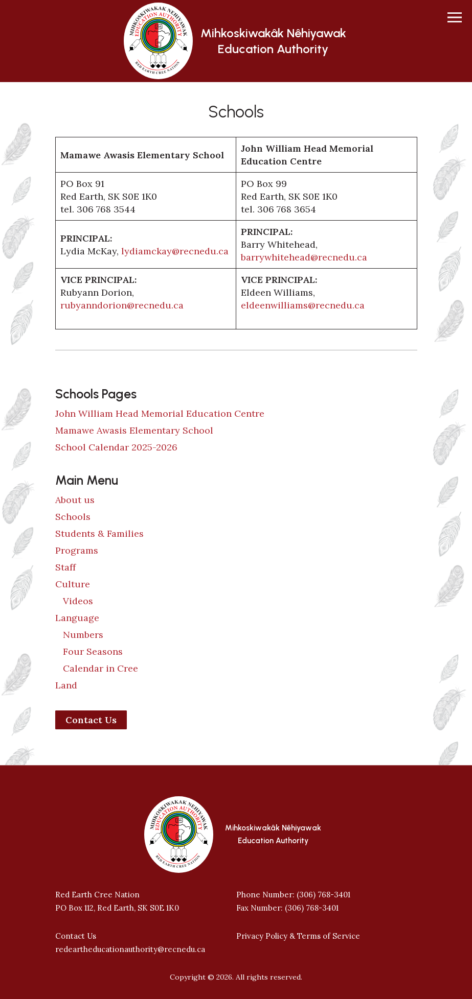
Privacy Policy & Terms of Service (298, 936)
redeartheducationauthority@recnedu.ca (130, 949)
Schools (73, 516)
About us (75, 500)
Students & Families (99, 533)
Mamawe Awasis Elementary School (134, 430)
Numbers (83, 634)
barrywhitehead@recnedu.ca (304, 257)
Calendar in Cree (100, 668)
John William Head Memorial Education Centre (159, 413)
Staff (65, 567)
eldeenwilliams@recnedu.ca (303, 305)
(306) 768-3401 (323, 894)
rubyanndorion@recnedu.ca (122, 305)
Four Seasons (93, 651)
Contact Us (91, 720)
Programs (76, 550)
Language (77, 618)
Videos (78, 601)
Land (66, 685)
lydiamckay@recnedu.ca (175, 251)
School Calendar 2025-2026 (116, 447)
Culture (72, 584)
